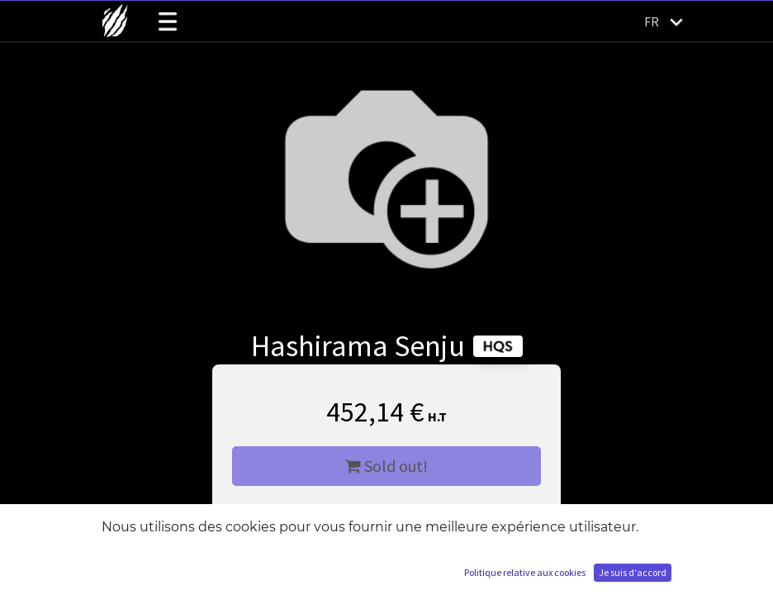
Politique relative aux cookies (525, 572)
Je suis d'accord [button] (632, 572)
